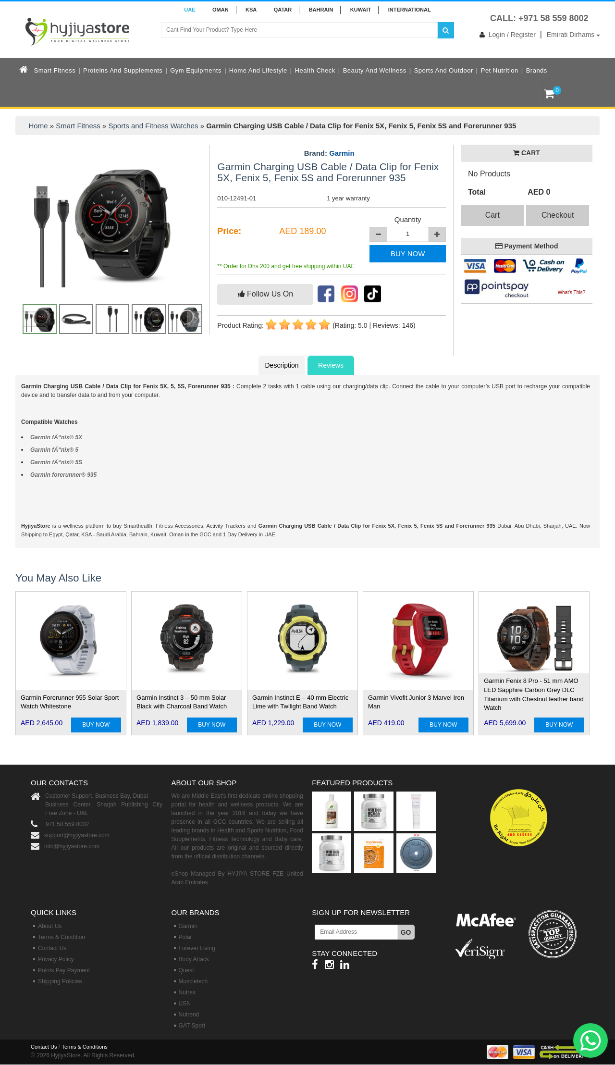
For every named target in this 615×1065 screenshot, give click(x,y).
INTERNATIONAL (409, 9)
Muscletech (193, 981)
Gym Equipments (195, 70)
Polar (185, 937)
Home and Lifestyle (258, 70)
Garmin (342, 153)
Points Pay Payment (64, 970)
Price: (229, 231)
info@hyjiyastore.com (71, 846)
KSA (251, 9)
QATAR (283, 9)
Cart (492, 215)
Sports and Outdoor (443, 70)
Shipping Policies (60, 981)
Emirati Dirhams (573, 34)
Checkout (557, 215)
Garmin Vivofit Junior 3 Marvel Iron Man (416, 702)
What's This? (571, 292)
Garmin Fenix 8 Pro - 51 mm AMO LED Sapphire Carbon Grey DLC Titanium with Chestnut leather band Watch (534, 694)
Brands (536, 70)
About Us (50, 926)
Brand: (329, 153)
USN (185, 1003)
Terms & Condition (61, 937)
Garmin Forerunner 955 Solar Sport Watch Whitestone (70, 702)
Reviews (331, 365)
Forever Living (197, 948)
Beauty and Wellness (374, 70)
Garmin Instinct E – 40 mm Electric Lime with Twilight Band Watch (300, 702)
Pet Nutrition (499, 70)
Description (281, 365)
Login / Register (506, 34)
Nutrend (189, 1014)
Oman (220, 9)
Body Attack (194, 959)
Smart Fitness (55, 70)
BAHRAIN (321, 9)
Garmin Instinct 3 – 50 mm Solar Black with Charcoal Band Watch (181, 702)
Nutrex (187, 992)
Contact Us (52, 948)
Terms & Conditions (84, 1047)
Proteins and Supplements (122, 70)
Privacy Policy (56, 959)
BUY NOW (408, 253)
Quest (186, 970)
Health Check (315, 70)
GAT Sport (192, 1025)
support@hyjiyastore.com (77, 835)
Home (38, 126)
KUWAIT (360, 9)
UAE (189, 9)
